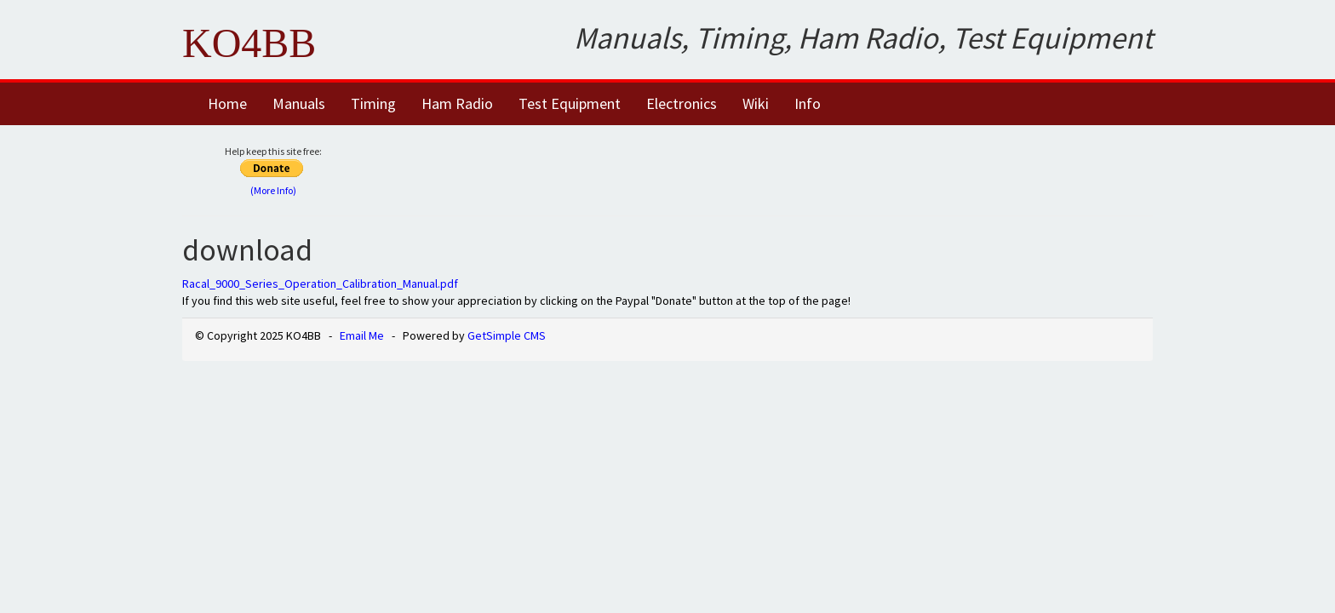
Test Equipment (570, 103)
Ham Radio (457, 103)
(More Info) (273, 190)
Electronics (681, 103)
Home (227, 103)
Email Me (362, 335)
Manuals (298, 103)
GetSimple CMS (506, 335)
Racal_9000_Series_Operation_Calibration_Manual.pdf (320, 283)
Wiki (755, 103)
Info (807, 103)
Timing (373, 103)
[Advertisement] (775, 167)
